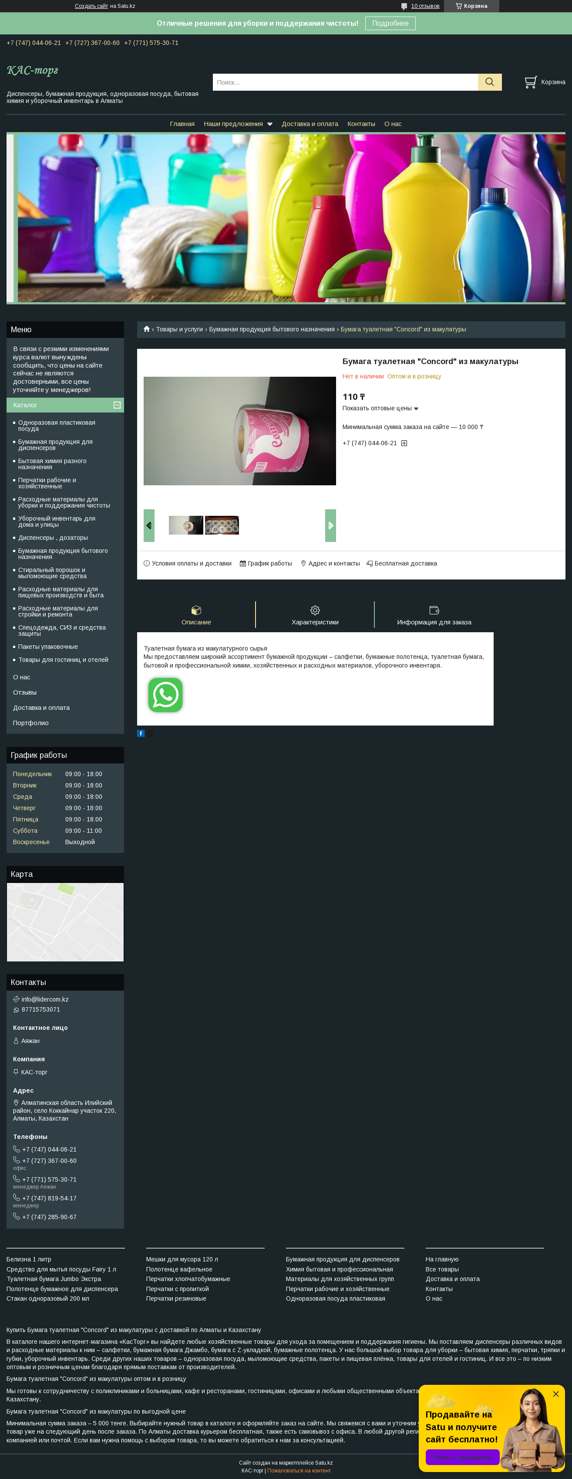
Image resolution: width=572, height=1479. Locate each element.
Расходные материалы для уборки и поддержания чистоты (64, 502)
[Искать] (490, 82)
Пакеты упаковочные (48, 646)
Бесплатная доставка (406, 563)
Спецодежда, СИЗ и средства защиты (62, 630)
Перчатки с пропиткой (177, 1288)
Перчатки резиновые (176, 1298)
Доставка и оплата (310, 123)
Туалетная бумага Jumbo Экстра (54, 1278)
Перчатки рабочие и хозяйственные (47, 483)
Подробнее (390, 23)
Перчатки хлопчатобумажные (188, 1278)
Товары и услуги (179, 329)
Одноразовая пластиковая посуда (56, 425)
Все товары (442, 1269)
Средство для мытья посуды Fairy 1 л (61, 1269)
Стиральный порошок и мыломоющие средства (52, 572)
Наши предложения (233, 123)
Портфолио (31, 722)
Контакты (361, 123)
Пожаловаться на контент (299, 1471)
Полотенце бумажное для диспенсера (62, 1288)
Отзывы (25, 692)
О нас (393, 123)
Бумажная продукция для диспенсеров (55, 444)
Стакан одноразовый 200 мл (48, 1298)
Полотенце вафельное (179, 1269)
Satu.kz (324, 1463)
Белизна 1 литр (29, 1259)
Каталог (25, 405)
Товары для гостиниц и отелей (63, 659)
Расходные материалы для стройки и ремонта (58, 611)
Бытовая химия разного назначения (52, 463)
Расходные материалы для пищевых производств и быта (61, 592)
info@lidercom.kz (45, 999)
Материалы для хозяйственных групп (340, 1278)
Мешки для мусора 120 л (182, 1259)
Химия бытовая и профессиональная (339, 1269)
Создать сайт (91, 6)
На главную (442, 1259)
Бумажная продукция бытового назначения (272, 329)
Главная (182, 123)
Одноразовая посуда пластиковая (335, 1298)
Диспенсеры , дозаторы (53, 537)
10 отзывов (425, 6)
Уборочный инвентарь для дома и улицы (56, 521)
